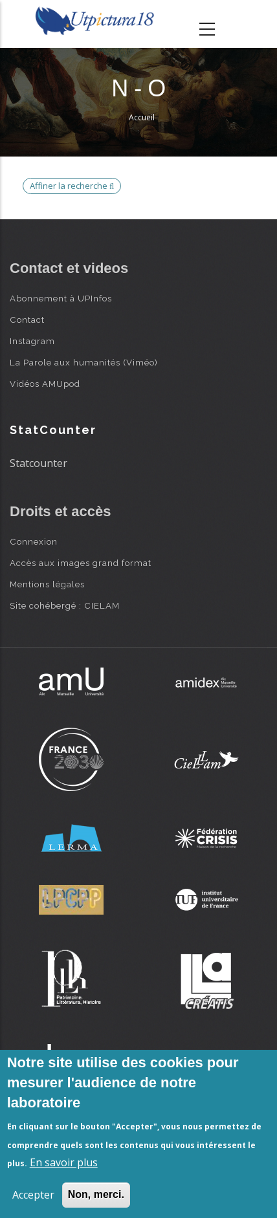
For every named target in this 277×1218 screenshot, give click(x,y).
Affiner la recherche (72, 185)
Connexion (34, 541)
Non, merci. (96, 1194)
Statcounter (38, 463)
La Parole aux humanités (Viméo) (84, 362)
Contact (27, 319)
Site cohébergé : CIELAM (65, 605)
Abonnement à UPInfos (61, 298)
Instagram (32, 341)
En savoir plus (64, 1162)
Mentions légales (47, 584)
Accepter (33, 1195)
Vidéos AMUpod (45, 383)
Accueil (142, 117)
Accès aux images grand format (80, 563)
